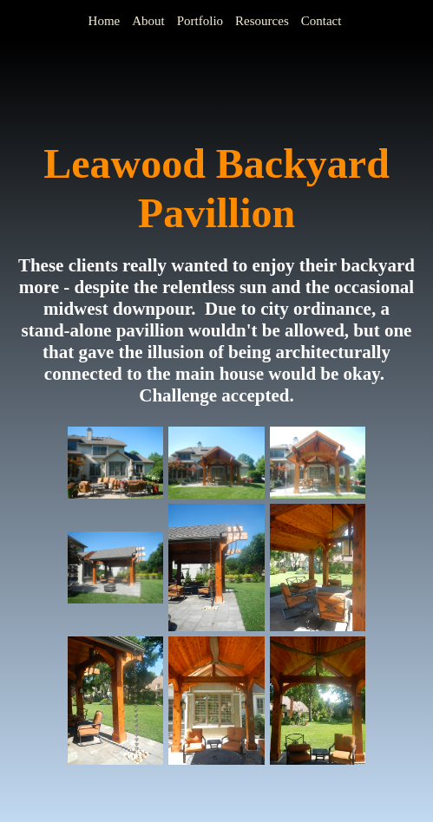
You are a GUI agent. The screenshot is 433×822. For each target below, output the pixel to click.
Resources (262, 21)
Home (105, 21)
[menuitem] (106, 21)
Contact (321, 21)
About (148, 21)
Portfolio (200, 21)
